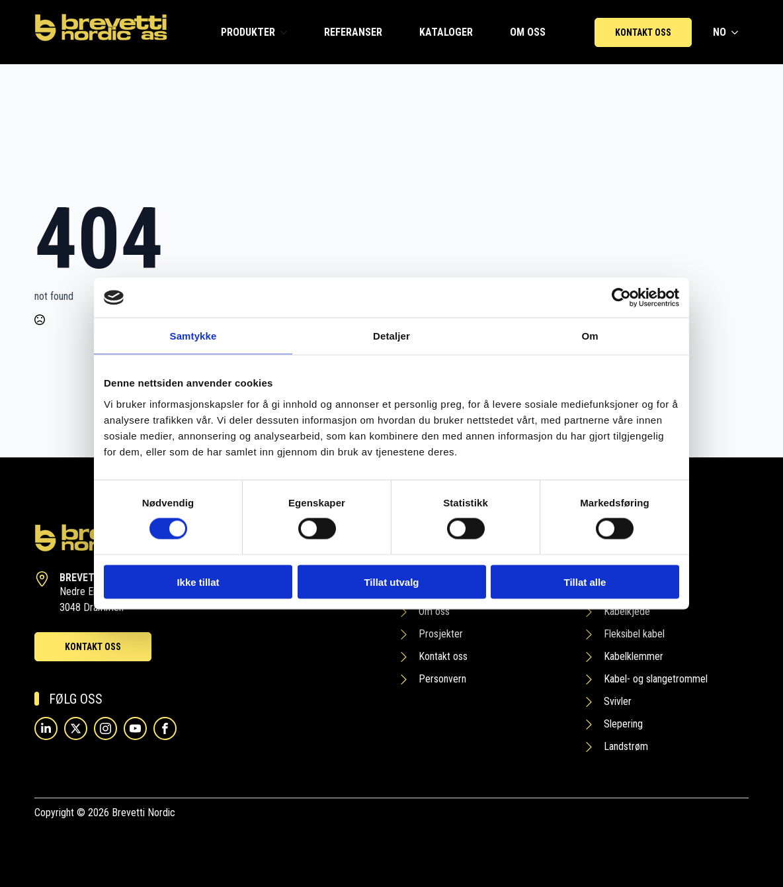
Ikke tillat (198, 581)
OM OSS (528, 32)
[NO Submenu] (737, 32)
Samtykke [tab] (193, 336)
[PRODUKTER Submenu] (286, 32)
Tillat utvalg (391, 581)
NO (719, 32)
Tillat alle (585, 581)
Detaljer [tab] (391, 336)
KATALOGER (446, 32)
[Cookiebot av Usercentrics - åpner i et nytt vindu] (621, 298)
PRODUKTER (248, 32)
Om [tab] (589, 336)
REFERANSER (353, 32)
